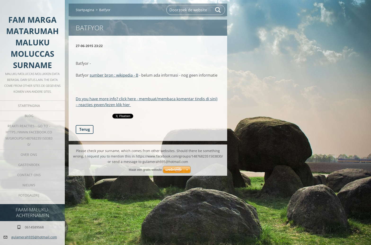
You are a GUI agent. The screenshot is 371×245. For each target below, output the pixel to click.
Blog (29, 116)
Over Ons (29, 154)
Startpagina (29, 105)
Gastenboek (29, 164)
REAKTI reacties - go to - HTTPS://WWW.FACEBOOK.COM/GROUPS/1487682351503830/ (29, 135)
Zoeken (218, 9)
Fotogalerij (28, 195)
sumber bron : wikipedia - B (114, 75)
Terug (84, 129)
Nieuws (28, 185)
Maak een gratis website (145, 169)
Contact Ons (29, 175)
